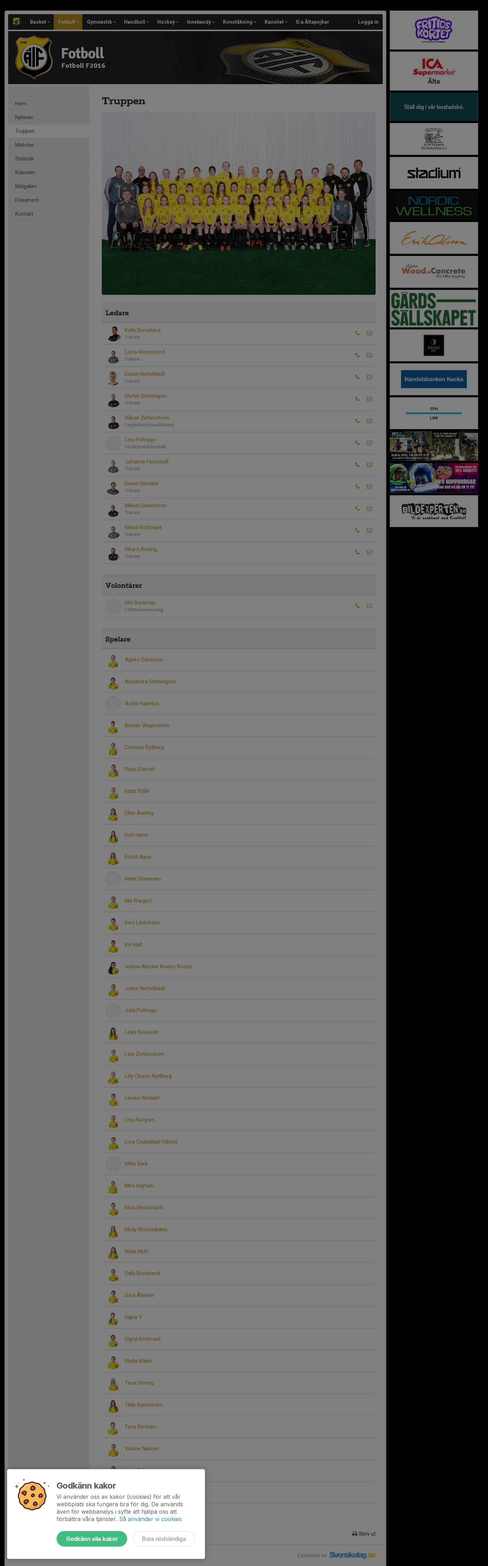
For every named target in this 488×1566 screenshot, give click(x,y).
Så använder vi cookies (150, 1519)
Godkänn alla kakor (92, 1538)
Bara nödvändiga (164, 1538)
